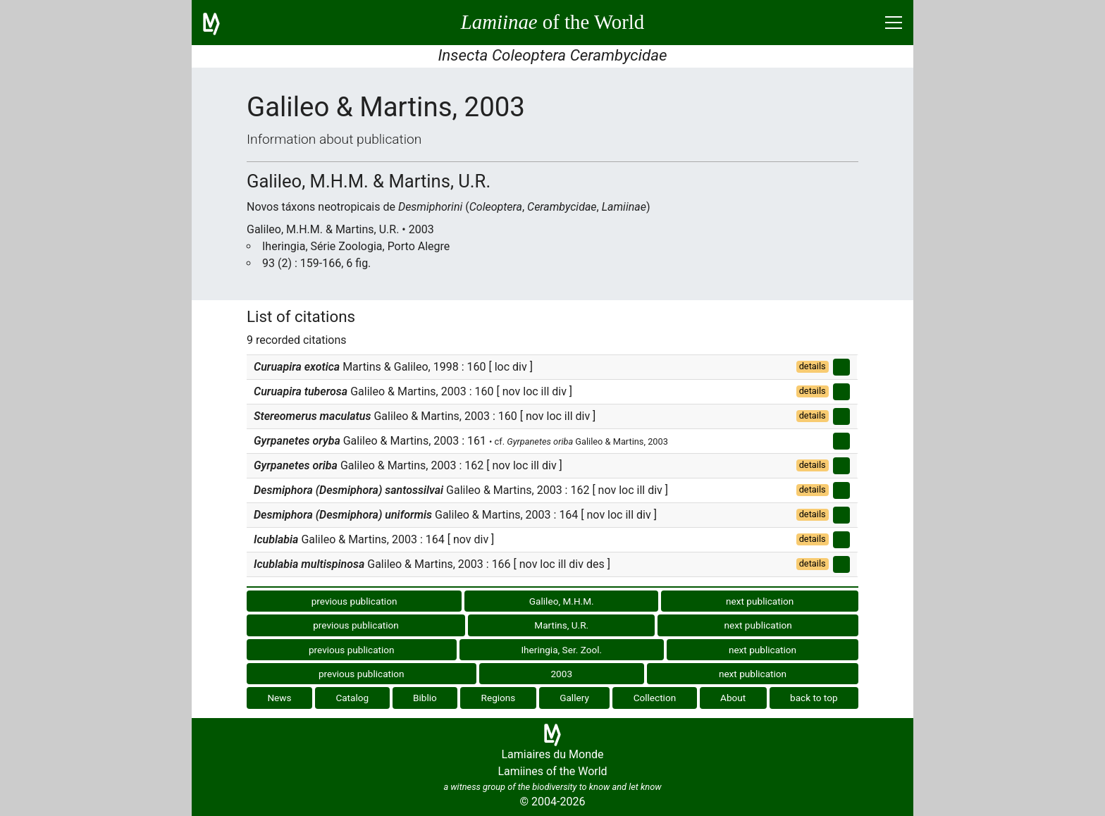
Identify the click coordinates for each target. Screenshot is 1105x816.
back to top (814, 697)
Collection (655, 697)
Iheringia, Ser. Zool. (561, 649)
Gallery (574, 697)
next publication (760, 601)
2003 (561, 673)
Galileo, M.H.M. (561, 601)
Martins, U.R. (561, 625)
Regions (498, 697)
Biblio (425, 697)
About (733, 697)
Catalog (352, 697)
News (279, 697)
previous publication (354, 601)
